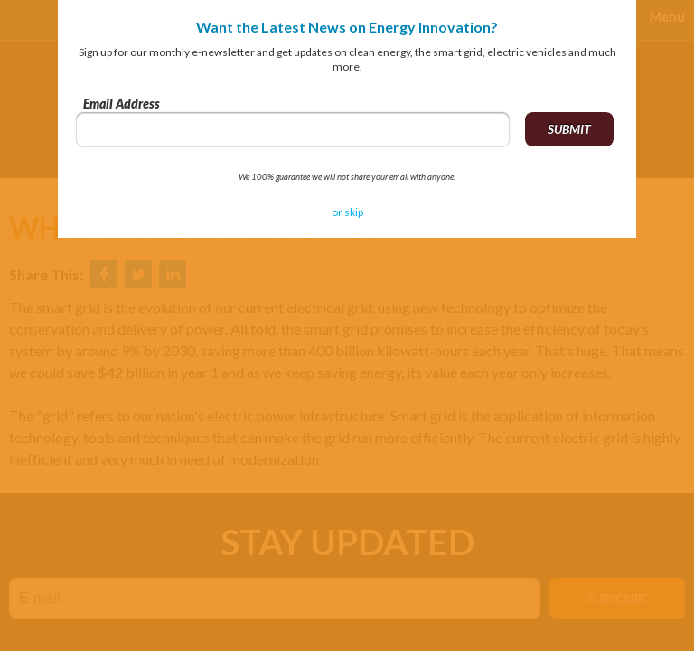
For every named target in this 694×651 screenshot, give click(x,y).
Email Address (121, 103)
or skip (347, 212)
